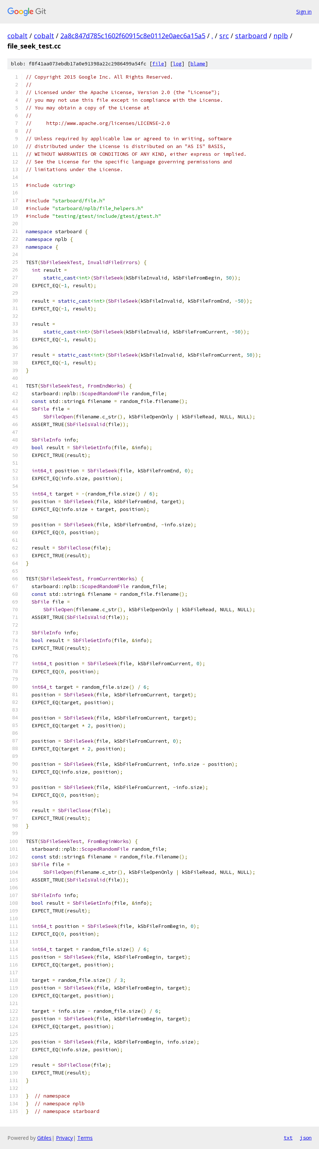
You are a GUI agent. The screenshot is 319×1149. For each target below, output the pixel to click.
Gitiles (44, 1137)
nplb (280, 35)
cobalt (17, 35)
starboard (251, 35)
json (306, 1137)
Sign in (304, 11)
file (158, 64)
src (224, 35)
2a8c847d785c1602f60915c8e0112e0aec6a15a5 (132, 35)
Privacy (64, 1137)
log (177, 64)
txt (288, 1137)
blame (198, 64)
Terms (85, 1137)
